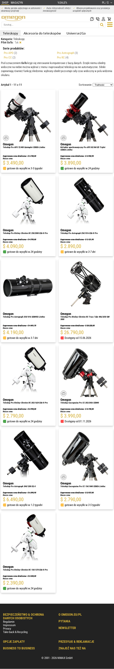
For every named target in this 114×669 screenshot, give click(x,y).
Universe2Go (76, 33)
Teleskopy (10, 33)
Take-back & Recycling (15, 632)
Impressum (9, 625)
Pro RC (63, 57)
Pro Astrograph (67, 53)
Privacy (7, 628)
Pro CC (10, 57)
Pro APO (10, 53)
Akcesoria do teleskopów (42, 33)
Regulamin (8, 621)
